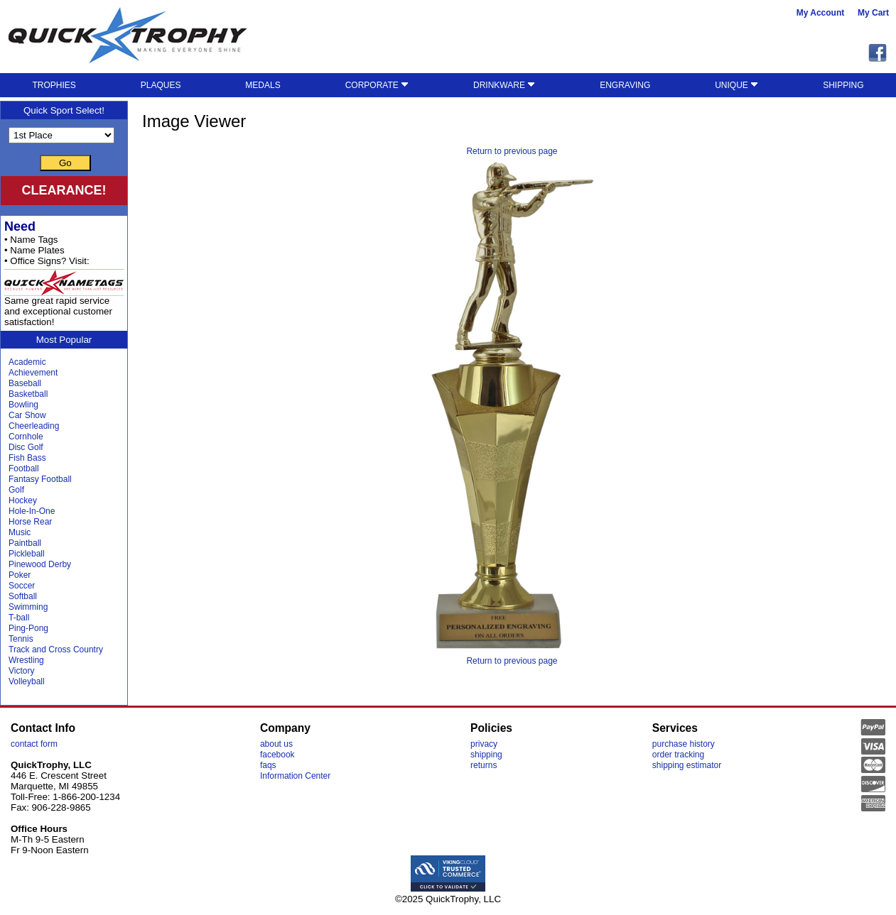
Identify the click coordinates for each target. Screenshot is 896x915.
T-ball (19, 618)
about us (276, 744)
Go (65, 163)
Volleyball (27, 681)
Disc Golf (26, 447)
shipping (486, 755)
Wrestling (26, 660)
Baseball (25, 383)
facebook (277, 755)
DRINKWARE (504, 85)
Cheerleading (34, 426)
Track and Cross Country (56, 649)
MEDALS (262, 85)
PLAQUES (161, 85)
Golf (16, 490)
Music (20, 532)
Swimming (28, 607)
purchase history (683, 744)
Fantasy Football (40, 479)
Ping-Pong (28, 628)
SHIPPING (843, 85)
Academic (27, 362)
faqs (268, 765)
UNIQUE (736, 85)
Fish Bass (27, 458)
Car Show (27, 415)
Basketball (28, 394)
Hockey (23, 500)
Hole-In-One (32, 511)
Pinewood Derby (40, 564)
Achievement (33, 373)
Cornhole (26, 437)
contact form (34, 744)
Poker (20, 575)
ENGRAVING (625, 85)
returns (483, 765)
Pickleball (27, 554)
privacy (483, 744)
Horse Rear (30, 522)
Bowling (23, 405)
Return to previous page (511, 151)
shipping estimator (686, 765)
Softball (23, 596)
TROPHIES (53, 85)
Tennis (21, 639)
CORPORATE (377, 85)
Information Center (295, 776)
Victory (21, 671)
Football (24, 468)
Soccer (22, 586)
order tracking (678, 755)
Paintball (25, 543)
